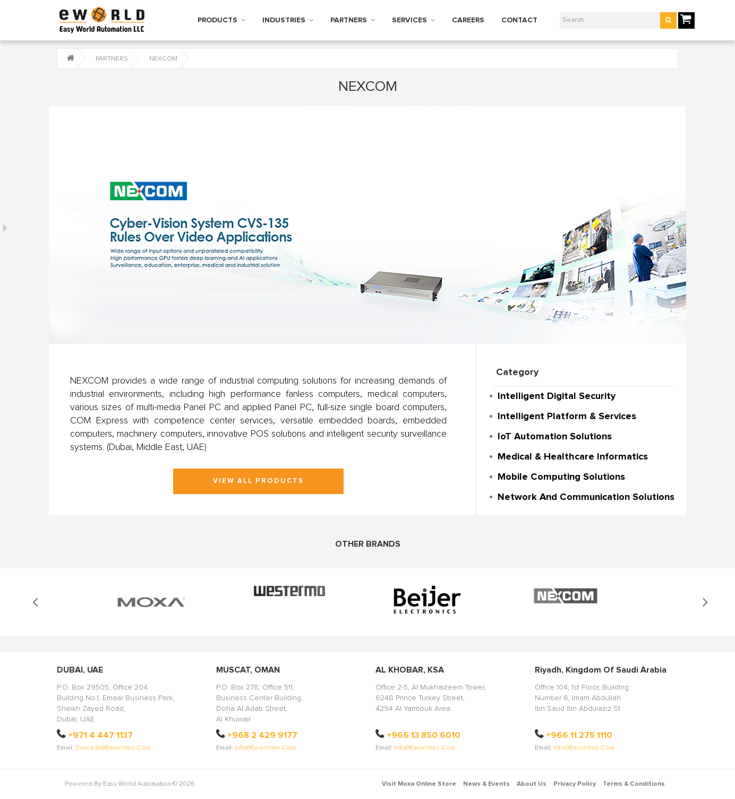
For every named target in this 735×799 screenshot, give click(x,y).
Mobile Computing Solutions (561, 477)
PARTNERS (348, 20)
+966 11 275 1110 (579, 735)
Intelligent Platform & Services (567, 416)
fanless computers (323, 394)
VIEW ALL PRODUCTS (258, 481)
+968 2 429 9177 (262, 735)
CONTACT (519, 20)
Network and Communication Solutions (586, 497)
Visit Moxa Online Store (419, 784)
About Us (531, 784)
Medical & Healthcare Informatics (573, 457)
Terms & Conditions (634, 784)
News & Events (486, 784)
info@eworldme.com (265, 748)
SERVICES (409, 20)
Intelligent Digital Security (557, 396)
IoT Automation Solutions (555, 436)
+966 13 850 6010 (423, 735)
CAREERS (468, 20)
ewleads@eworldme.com (113, 748)
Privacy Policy (574, 784)
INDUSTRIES (283, 20)
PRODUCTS (217, 20)
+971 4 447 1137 (100, 735)
